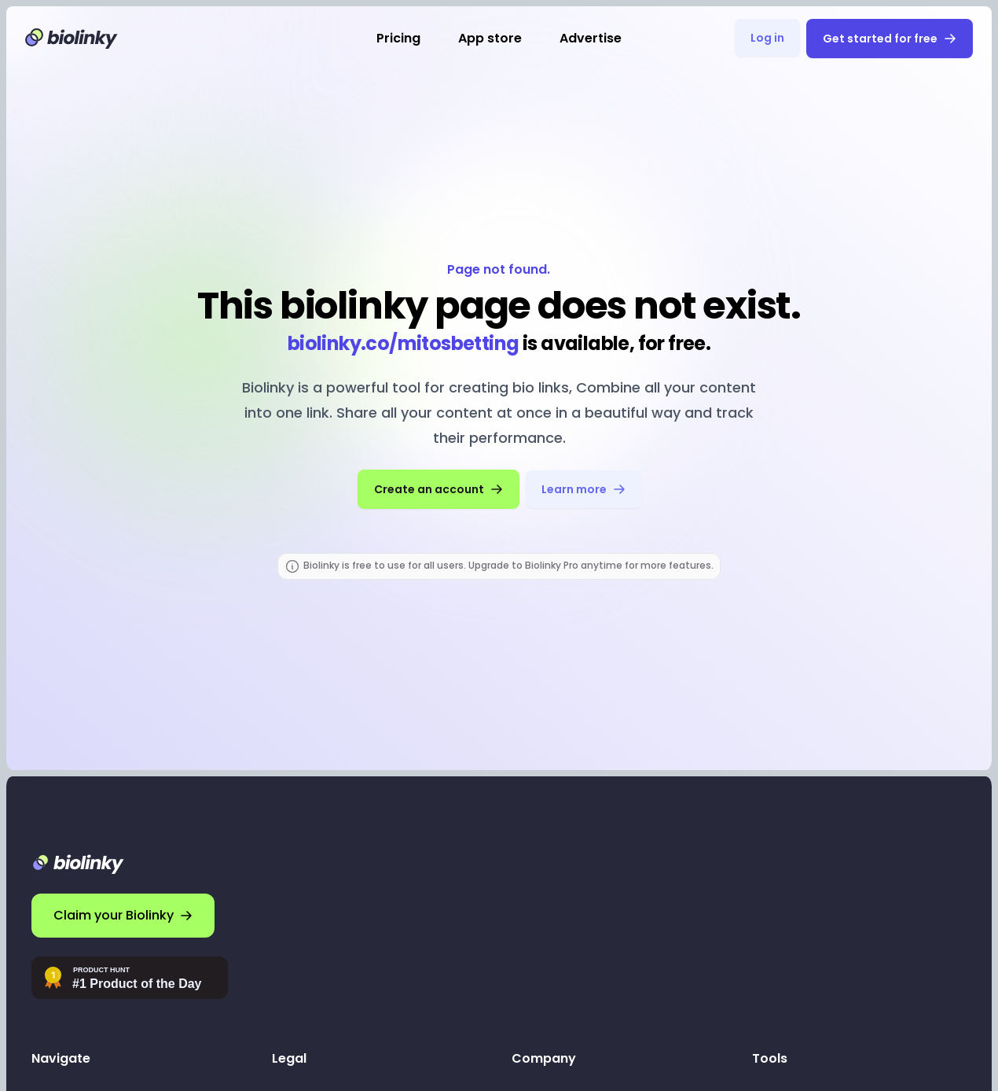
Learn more (583, 489)
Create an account (438, 489)
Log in (767, 38)
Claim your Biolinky (123, 915)
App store (490, 38)
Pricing (398, 38)
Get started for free (889, 38)
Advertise (591, 38)
